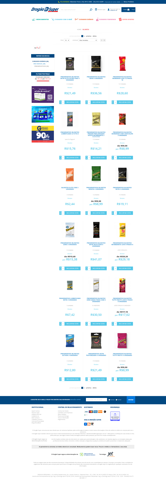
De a (37, 47)
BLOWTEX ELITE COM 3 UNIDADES (69, 188)
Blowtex (86, 29)
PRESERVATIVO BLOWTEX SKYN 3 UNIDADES (122, 188)
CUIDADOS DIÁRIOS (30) (40, 61)
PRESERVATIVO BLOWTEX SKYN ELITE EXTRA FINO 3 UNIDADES (70, 78)
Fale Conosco (35, 418)
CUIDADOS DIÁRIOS (84, 19)
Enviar (130, 399)
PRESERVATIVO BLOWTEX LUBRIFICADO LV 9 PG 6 (70, 133)
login (117, 9)
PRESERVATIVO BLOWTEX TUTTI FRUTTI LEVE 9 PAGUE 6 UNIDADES (122, 299)
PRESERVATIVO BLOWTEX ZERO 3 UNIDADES (70, 244)
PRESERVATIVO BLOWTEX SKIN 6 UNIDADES (96, 77)
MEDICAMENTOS (40, 19)
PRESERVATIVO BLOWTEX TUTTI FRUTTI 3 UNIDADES (122, 354)
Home (79, 29)
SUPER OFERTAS (126, 19)
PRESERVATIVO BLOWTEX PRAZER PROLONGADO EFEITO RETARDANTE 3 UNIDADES (96, 134)
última (94, 36)
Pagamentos (61, 419)
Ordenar (75, 40)
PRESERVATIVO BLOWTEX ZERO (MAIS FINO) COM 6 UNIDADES (96, 299)
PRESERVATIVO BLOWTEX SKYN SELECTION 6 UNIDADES (96, 244)
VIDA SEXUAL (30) (39, 64)
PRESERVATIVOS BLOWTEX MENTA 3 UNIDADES (96, 188)
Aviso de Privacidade (38, 421)
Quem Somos (36, 411)
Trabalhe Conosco (37, 419)
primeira (72, 36)
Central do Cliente (63, 411)
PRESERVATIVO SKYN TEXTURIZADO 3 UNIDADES (96, 354)
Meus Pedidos (129, 2)
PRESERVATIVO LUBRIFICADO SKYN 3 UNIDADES (70, 299)
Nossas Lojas (35, 412)
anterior (78, 36)
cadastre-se (113, 10)
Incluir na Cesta (72, 102)
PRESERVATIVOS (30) (41, 66)
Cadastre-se (35, 416)
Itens (62, 40)
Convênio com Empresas (65, 412)
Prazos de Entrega (63, 416)
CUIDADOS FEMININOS (106, 19)
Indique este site (36, 414)
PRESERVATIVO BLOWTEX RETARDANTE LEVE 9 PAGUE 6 (122, 244)
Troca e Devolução (63, 418)
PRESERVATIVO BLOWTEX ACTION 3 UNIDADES (70, 354)
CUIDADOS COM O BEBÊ (61, 19)
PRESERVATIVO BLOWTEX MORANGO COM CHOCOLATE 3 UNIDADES (122, 133)
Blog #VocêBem (36, 423)
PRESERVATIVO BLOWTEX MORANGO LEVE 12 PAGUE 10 (122, 78)
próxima (88, 36)
